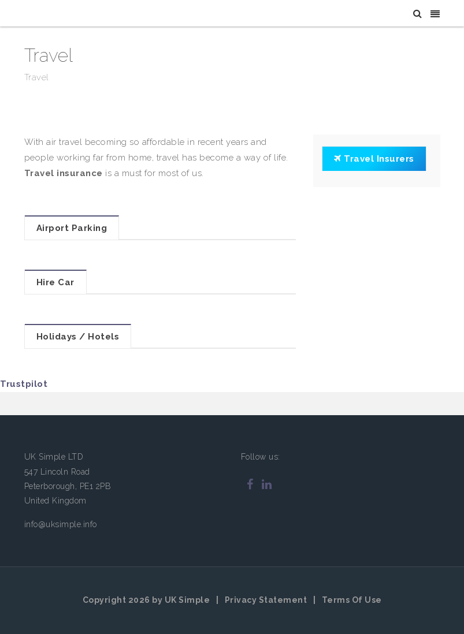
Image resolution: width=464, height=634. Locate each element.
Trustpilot (23, 384)
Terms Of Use (352, 600)
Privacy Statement (266, 600)
